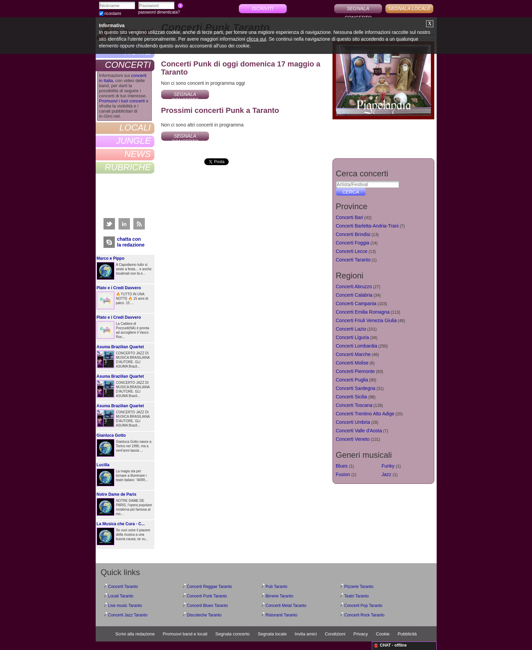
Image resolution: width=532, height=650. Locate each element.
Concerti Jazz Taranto (128, 615)
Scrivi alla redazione (135, 633)
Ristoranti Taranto (282, 615)
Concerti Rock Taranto (364, 615)
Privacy (361, 633)
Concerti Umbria (353, 422)
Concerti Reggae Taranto (209, 586)
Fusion (343, 474)
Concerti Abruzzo (354, 286)
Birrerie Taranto (279, 596)
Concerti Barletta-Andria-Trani (367, 226)
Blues (342, 466)
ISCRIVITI (262, 8)
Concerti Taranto (353, 259)
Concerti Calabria (354, 295)
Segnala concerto (232, 633)
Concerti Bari (349, 217)
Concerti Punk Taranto (207, 596)
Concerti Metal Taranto (286, 605)
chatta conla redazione (131, 242)
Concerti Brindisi (353, 234)
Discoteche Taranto (204, 615)
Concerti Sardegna (356, 388)
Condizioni (335, 633)
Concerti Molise (352, 363)
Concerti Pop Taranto (363, 605)
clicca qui (256, 39)
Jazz (387, 474)
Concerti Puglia (352, 379)
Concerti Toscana (354, 405)
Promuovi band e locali (185, 633)
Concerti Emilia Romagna (363, 312)
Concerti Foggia (352, 242)
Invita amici (306, 633)
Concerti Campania (356, 303)
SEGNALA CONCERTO (358, 9)
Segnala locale (272, 633)
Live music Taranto (125, 605)
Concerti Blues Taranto (207, 605)
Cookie (383, 633)
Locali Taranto (121, 596)
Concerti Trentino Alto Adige (365, 413)
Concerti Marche (353, 354)
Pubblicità (407, 633)
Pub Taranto (277, 586)
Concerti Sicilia (351, 396)
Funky (388, 466)
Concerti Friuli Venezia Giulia (366, 320)
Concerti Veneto (353, 439)
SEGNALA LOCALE (409, 8)
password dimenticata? (159, 12)
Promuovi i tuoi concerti (122, 100)
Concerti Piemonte (355, 371)
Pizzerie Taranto (359, 586)
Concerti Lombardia (356, 346)
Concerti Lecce (351, 251)
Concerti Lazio (351, 329)
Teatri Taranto (356, 596)
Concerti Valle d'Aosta (359, 430)
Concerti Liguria (352, 337)
